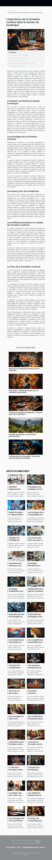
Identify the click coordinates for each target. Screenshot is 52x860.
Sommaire (13, 52)
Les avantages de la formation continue (19, 58)
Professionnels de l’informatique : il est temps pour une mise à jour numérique (24, 457)
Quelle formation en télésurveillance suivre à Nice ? (17, 514)
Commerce (27, 847)
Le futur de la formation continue (17, 66)
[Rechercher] (24, 841)
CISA (26, 855)
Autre (42, 847)
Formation (14, 11)
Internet (35, 847)
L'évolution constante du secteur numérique (20, 55)
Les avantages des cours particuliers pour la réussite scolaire (16, 821)
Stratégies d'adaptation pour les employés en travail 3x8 (16, 592)
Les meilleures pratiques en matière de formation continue (22, 63)
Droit (19, 847)
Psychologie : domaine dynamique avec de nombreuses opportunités (23, 391)
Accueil (8, 11)
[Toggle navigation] (4, 3)
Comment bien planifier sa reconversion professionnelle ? (22, 435)
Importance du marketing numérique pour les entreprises (24, 369)
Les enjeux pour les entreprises (17, 61)
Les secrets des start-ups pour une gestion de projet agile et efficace (36, 541)
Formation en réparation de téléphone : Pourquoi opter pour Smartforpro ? (25, 413)
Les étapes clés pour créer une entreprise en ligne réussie (17, 796)
